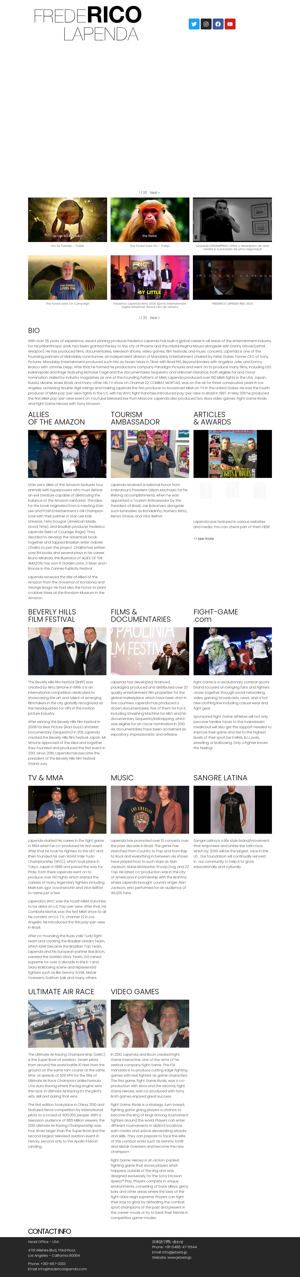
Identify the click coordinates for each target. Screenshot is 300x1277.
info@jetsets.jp (174, 1252)
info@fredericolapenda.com (62, 1269)
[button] (155, 192)
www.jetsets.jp (179, 1257)
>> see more (204, 538)
